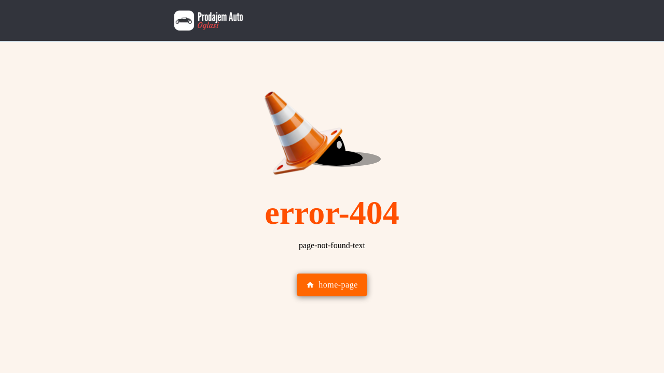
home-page (332, 284)
